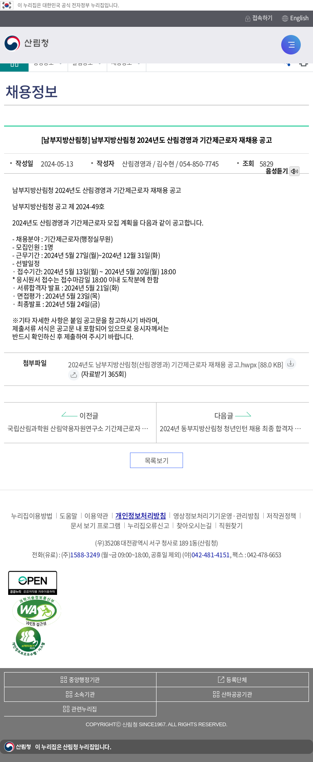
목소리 (295, 171)
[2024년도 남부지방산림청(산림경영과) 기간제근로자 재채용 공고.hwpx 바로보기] (73, 375)
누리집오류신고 (148, 525)
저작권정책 (281, 516)
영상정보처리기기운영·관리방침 (216, 516)
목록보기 (156, 460)
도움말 (68, 516)
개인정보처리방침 (140, 515)
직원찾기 (230, 525)
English (295, 18)
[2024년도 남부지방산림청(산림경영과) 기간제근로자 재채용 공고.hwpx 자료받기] (175, 363)
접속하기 (259, 17)
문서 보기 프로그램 (96, 525)
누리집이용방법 (32, 516)
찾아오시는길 (194, 525)
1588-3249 (85, 554)
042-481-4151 (211, 554)
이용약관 (96, 516)
